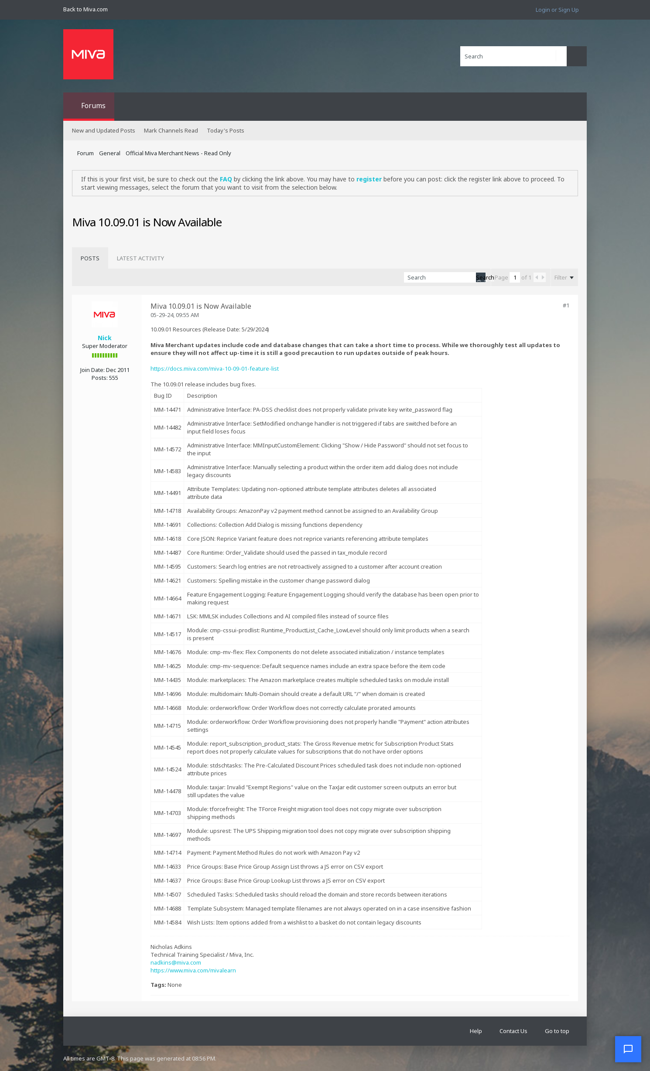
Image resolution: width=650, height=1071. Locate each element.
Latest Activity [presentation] (140, 258)
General (109, 153)
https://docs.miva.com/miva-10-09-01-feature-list (215, 368)
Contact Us (513, 1031)
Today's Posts (225, 130)
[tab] (90, 258)
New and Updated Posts (103, 130)
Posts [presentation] (90, 258)
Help (476, 1031)
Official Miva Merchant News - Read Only (178, 153)
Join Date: (92, 370)
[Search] (513, 56)
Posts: (100, 378)
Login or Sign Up (557, 10)
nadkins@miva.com (176, 962)
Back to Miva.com (85, 9)
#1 (566, 305)
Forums (93, 105)
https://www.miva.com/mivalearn (193, 970)
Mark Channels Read (171, 130)
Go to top (557, 1031)
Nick (105, 338)
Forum (85, 153)
